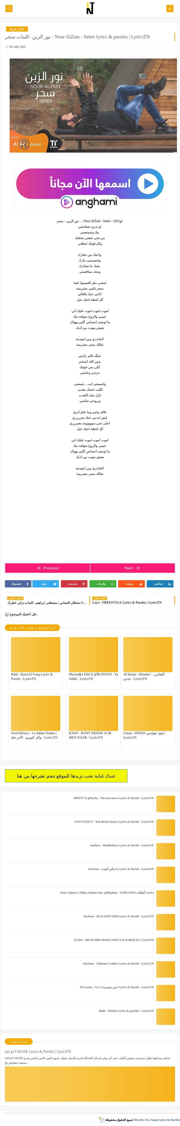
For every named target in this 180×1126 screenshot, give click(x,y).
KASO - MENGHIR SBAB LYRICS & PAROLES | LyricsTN (114, 940)
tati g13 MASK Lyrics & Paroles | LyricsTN (38, 1051)
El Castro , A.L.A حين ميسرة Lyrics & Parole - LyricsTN (117, 987)
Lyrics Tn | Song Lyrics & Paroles (158, 1120)
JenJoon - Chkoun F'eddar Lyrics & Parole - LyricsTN (118, 963)
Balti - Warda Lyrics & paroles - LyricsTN (126, 1010)
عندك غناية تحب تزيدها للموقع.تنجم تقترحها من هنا (66, 775)
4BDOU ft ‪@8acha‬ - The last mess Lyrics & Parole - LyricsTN (114, 798)
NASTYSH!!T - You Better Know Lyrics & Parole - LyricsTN (114, 821)
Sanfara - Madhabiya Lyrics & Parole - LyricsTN (122, 845)
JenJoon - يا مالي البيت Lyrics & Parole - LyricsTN (121, 869)
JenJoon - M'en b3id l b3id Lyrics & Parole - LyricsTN (118, 916)
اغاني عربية (17, 29)
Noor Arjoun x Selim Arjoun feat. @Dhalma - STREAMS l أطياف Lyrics (107, 892)
